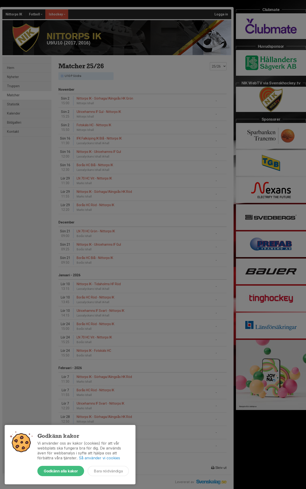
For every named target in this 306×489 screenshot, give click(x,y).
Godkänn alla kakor (61, 471)
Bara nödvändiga (108, 471)
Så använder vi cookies (99, 458)
